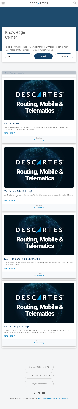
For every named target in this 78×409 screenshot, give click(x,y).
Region (14, 73)
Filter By (64, 56)
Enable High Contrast (45, 399)
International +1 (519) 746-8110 (39, 375)
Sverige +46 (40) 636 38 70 (39, 367)
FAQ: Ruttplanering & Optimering (22, 258)
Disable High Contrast (60, 399)
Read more (9, 133)
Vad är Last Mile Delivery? (18, 191)
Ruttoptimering (39, 140)
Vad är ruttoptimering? (16, 326)
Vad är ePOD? (11, 123)
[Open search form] (74, 3)
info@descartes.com (39, 384)
